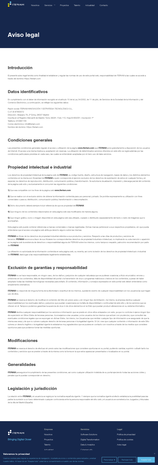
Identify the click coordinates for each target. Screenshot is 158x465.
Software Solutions (89, 434)
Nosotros (35, 5)
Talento (77, 5)
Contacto (104, 5)
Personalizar (108, 460)
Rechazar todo (127, 460)
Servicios (48, 5)
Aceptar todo (146, 460)
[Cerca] (154, 453)
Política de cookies (125, 439)
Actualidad (90, 5)
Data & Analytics (88, 444)
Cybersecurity (86, 450)
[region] (79, 457)
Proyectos (64, 5)
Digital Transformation (90, 439)
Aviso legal (121, 444)
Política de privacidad (126, 434)
